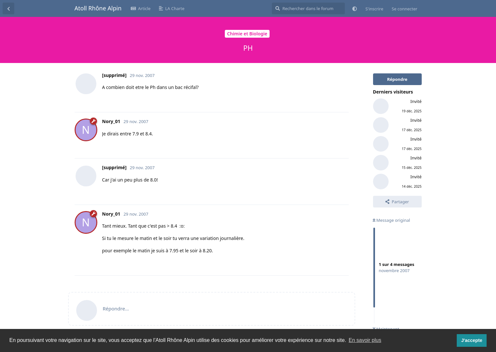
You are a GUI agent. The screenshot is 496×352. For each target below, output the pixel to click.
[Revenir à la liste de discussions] (8, 8)
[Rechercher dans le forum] (308, 8)
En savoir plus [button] (365, 340)
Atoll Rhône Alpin (98, 8)
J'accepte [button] (471, 340)
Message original (391, 220)
